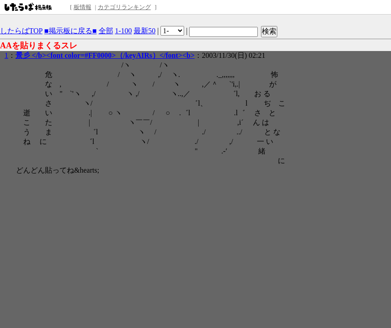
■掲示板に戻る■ (70, 31)
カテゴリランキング (124, 7)
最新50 (144, 31)
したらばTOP (21, 31)
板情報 (82, 7)
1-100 (123, 31)
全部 (106, 31)
